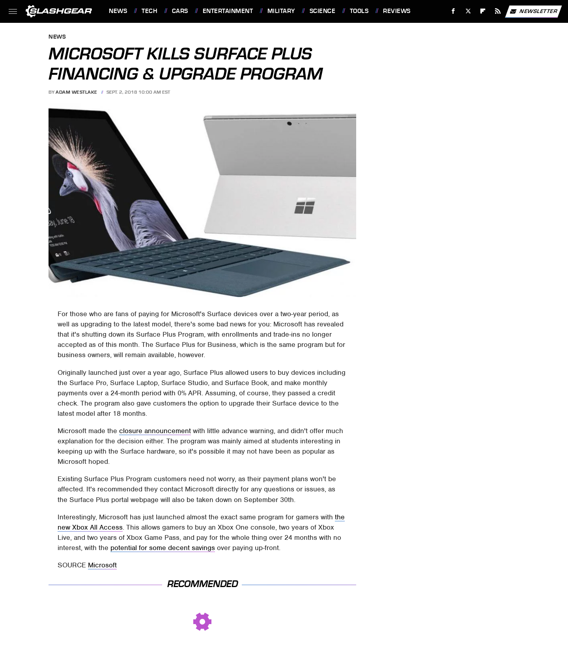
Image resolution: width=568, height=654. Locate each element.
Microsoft (102, 565)
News (118, 11)
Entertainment (228, 11)
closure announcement (155, 430)
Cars (180, 11)
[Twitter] (468, 11)
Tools (359, 11)
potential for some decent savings (162, 547)
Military (281, 11)
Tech (149, 11)
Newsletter (533, 11)
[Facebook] (453, 11)
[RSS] (498, 11)
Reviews (397, 11)
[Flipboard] (483, 11)
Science (323, 11)
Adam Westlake (76, 92)
